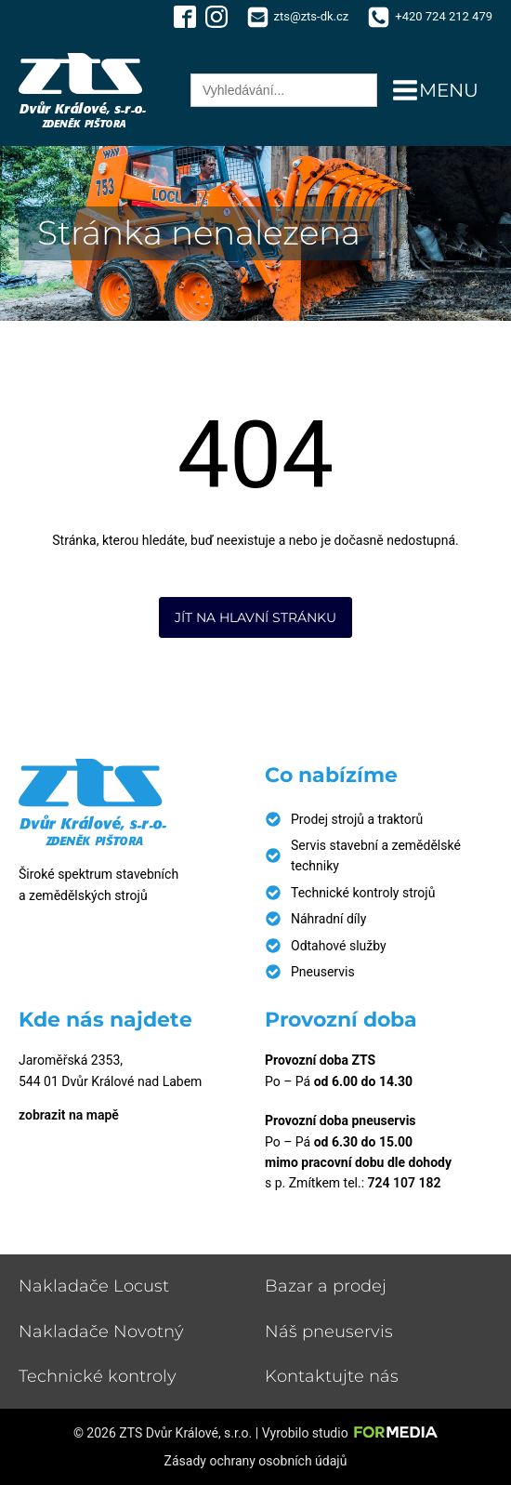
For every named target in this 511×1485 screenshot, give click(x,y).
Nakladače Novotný (101, 1331)
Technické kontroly (98, 1376)
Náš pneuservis (329, 1331)
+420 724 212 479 (443, 16)
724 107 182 (404, 1182)
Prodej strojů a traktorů (357, 819)
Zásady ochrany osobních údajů (255, 1460)
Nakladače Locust (94, 1286)
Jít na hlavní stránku (255, 617)
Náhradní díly (328, 918)
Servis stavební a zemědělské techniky (376, 855)
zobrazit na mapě (69, 1114)
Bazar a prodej (326, 1286)
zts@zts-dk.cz (311, 16)
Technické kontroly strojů (363, 892)
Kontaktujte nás (332, 1376)
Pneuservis (323, 971)
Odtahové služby (339, 945)
